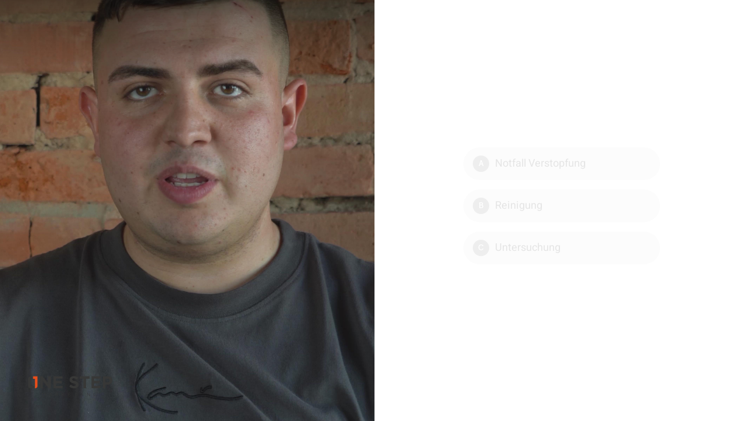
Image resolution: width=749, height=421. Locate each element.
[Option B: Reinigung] (561, 205)
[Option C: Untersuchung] (561, 248)
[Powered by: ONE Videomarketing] (70, 386)
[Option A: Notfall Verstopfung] (561, 163)
